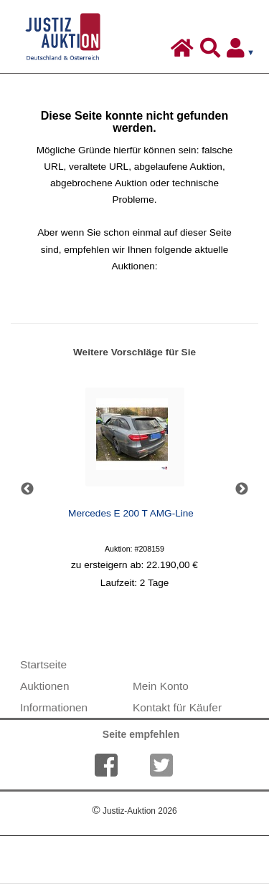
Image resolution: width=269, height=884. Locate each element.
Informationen (54, 707)
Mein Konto (161, 686)
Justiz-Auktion (134, 811)
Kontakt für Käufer (177, 707)
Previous (27, 489)
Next (242, 489)
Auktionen (44, 686)
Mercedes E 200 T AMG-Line (131, 513)
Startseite (43, 664)
